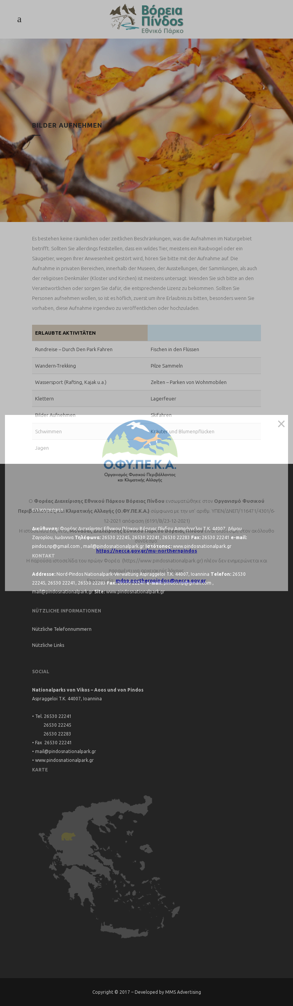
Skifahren (161, 415)
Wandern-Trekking (55, 365)
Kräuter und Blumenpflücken (182, 431)
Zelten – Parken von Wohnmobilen (189, 382)
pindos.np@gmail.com (56, 546)
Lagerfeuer (163, 398)
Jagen (42, 447)
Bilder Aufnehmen (55, 415)
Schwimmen (48, 431)
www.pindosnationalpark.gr (202, 546)
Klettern (44, 398)
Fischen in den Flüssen (175, 349)
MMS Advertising (183, 992)
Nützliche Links (48, 645)
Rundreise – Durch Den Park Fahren (74, 349)
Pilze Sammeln (167, 365)
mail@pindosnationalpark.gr (113, 546)
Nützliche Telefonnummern (62, 629)
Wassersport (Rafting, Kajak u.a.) (70, 382)
